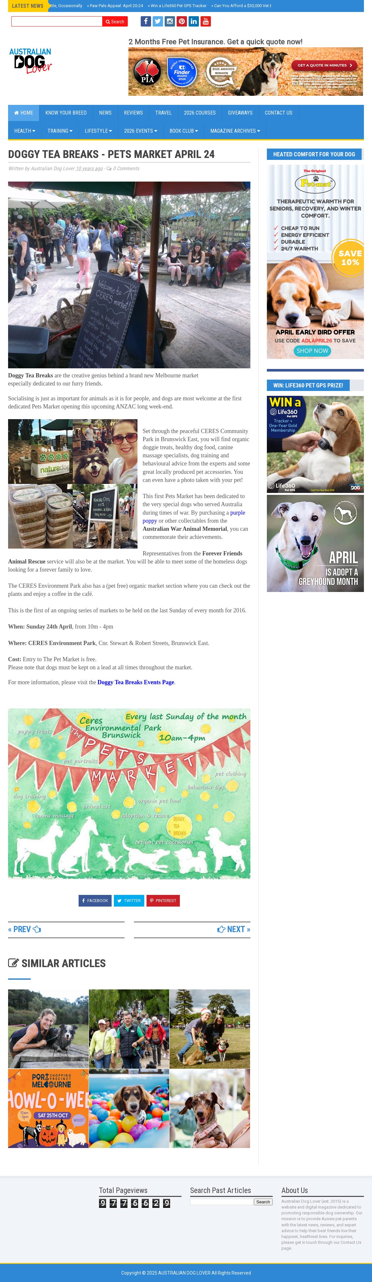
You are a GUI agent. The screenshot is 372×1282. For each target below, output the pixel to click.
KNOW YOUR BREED (66, 113)
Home (23, 113)
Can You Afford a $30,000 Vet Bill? (244, 5)
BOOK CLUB (184, 131)
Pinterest (163, 900)
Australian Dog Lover (185, 1273)
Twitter (129, 900)
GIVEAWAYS (240, 113)
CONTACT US (278, 113)
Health (24, 131)
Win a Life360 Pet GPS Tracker (177, 5)
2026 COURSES (200, 113)
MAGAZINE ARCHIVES (235, 131)
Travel (163, 113)
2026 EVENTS (140, 131)
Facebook (95, 900)
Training (60, 131)
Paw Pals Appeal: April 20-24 (115, 5)
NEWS (105, 113)
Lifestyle (98, 131)
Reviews (133, 113)
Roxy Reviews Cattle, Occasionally (49, 5)
